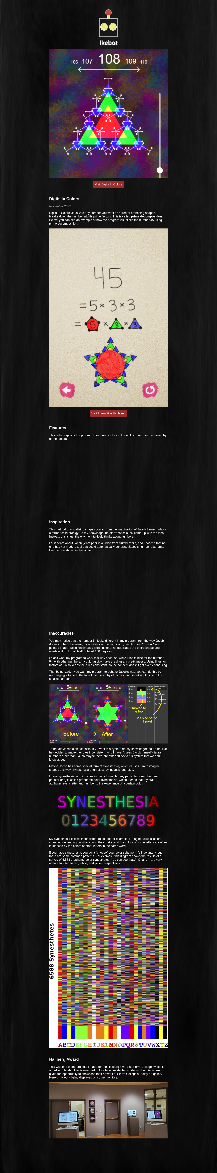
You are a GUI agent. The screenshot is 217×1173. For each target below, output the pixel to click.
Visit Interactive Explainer (108, 413)
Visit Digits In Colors (108, 184)
